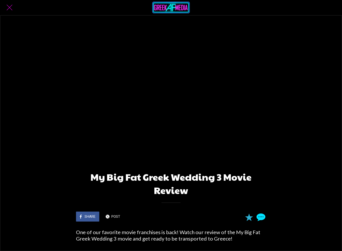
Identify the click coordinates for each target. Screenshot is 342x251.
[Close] (9, 7)
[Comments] (260, 217)
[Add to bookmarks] (249, 217)
